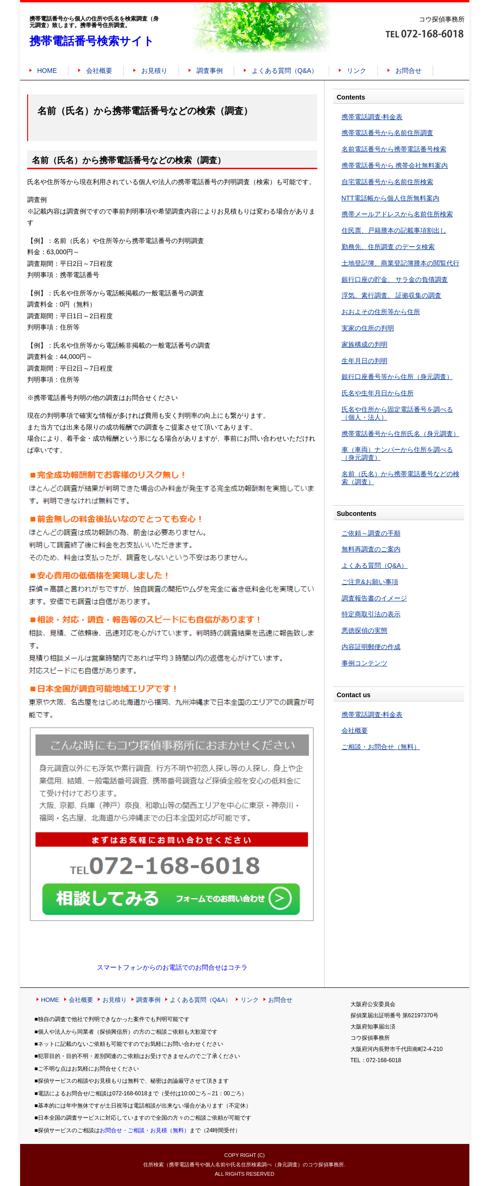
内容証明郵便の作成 (371, 646)
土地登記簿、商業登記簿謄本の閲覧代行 (401, 263)
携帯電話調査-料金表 (372, 117)
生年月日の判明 (364, 360)
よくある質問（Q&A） (285, 70)
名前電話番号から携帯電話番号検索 (394, 149)
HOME (47, 70)
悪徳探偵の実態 (364, 630)
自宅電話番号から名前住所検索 (387, 182)
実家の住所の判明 (368, 328)
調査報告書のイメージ (374, 598)
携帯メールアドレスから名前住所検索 (397, 214)
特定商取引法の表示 (371, 614)
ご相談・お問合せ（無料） (381, 746)
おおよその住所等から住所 (381, 311)
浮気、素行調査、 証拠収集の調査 (392, 295)
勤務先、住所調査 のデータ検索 (388, 246)
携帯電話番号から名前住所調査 (387, 132)
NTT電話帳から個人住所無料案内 (390, 198)
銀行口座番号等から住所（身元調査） (397, 376)
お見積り (154, 70)
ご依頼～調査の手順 (371, 533)
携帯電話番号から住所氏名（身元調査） (401, 433)
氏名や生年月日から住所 (378, 393)
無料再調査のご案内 (371, 549)
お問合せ (408, 70)
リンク (356, 70)
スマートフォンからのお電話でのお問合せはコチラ (172, 967)
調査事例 (210, 70)
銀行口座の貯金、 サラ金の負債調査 (395, 279)
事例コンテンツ (364, 663)
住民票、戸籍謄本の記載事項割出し (394, 230)
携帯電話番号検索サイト (91, 41)
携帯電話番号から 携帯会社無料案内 (395, 165)
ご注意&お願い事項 (370, 582)
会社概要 (99, 70)
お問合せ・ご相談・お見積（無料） (145, 1130)
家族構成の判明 (364, 344)
